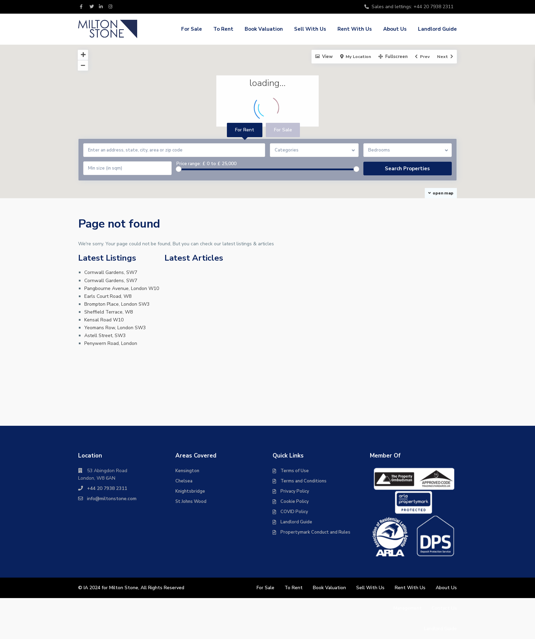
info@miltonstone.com (111, 498)
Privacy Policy (294, 491)
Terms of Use (294, 471)
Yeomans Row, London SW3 (115, 327)
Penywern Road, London (110, 343)
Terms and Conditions (303, 481)
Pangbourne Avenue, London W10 (121, 288)
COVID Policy (294, 512)
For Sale (191, 29)
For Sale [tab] (283, 130)
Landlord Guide (437, 29)
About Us (395, 29)
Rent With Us (354, 29)
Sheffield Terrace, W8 (108, 312)
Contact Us (444, 608)
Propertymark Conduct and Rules (315, 532)
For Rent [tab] (244, 130)
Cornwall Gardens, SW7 (110, 272)
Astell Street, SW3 (105, 335)
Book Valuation (264, 29)
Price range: (188, 163)
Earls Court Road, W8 (107, 296)
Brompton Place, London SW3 (116, 304)
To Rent (223, 29)
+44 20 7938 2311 (107, 488)
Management (406, 608)
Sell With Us (310, 29)
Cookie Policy (294, 501)
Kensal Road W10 (104, 320)
